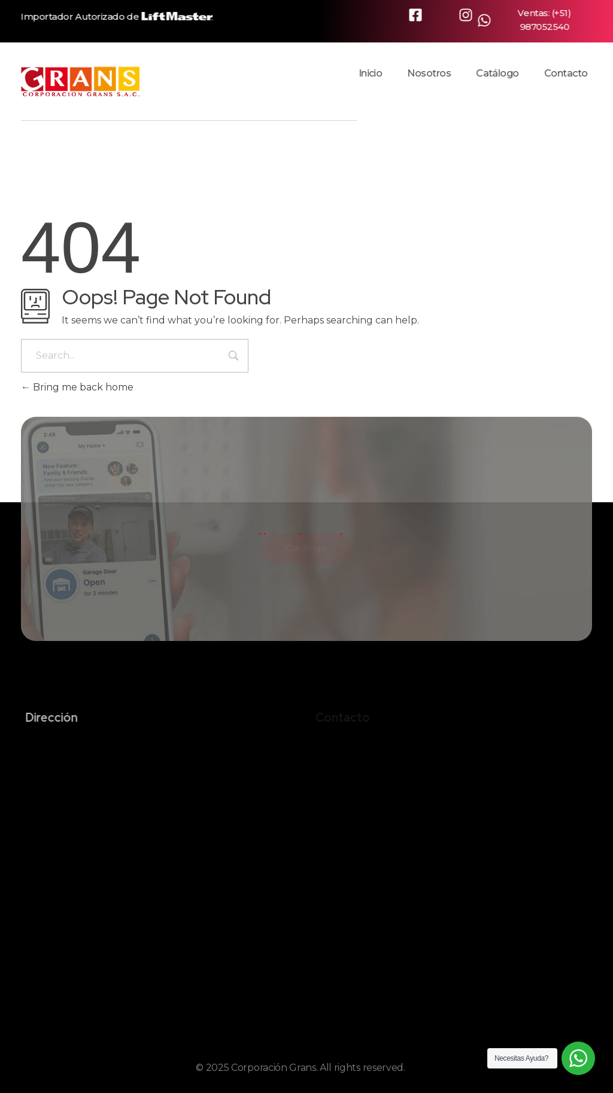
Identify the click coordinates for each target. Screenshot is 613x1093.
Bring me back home (77, 387)
